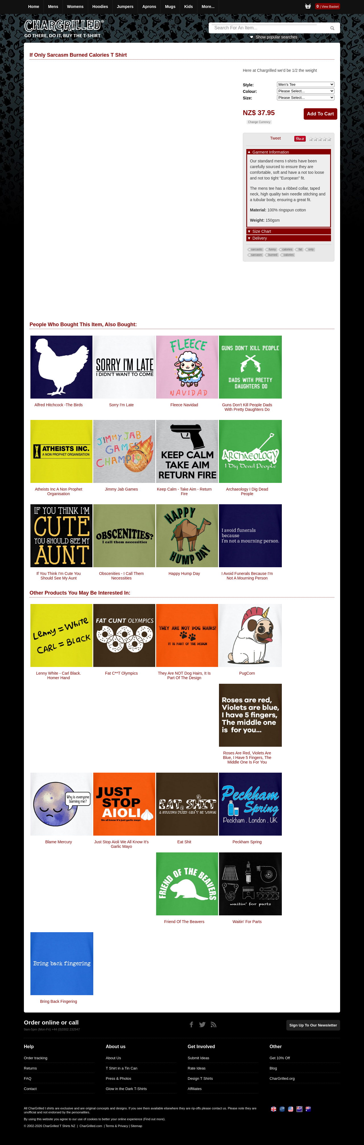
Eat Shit (184, 842)
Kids (188, 6)
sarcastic (256, 249)
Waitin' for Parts (247, 921)
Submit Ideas (198, 1058)
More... (208, 6)
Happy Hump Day (184, 573)
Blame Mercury (58, 842)
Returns (30, 1068)
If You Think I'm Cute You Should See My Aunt (58, 575)
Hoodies (100, 6)
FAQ (27, 1078)
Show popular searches (276, 37)
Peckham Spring (247, 842)
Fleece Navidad (184, 405)
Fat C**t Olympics (121, 673)
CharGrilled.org (282, 1078)
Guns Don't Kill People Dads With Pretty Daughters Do (247, 407)
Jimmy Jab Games (121, 489)
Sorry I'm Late (121, 405)
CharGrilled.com (91, 1126)
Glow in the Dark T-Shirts (126, 1089)
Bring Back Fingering (58, 1001)
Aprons (149, 6)
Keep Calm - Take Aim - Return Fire (184, 491)
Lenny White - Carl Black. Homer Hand (58, 675)
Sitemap (136, 1126)
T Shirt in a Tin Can (121, 1068)
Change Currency (259, 122)
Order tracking (35, 1058)
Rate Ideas (197, 1068)
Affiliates (195, 1089)
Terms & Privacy (117, 1126)
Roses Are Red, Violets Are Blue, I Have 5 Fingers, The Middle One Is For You (247, 757)
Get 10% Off (280, 1058)
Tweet (275, 138)
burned (272, 254)
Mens (53, 6)
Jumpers (125, 6)
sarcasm (256, 254)
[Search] (264, 28)
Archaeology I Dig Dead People (247, 491)
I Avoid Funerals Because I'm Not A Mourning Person (247, 575)
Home (33, 6)
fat (300, 249)
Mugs (170, 6)
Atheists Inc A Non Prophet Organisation (58, 491)
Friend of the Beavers (184, 921)
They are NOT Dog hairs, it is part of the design (184, 675)
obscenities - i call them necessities (121, 575)
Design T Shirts (200, 1078)
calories (287, 249)
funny (272, 249)
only (311, 249)
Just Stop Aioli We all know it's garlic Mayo (121, 844)
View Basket (330, 6)
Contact (30, 1089)
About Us (113, 1058)
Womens (75, 6)
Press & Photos (118, 1078)
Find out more (154, 1119)
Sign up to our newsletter (314, 1025)
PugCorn (247, 673)
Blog (273, 1068)
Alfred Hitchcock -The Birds (58, 405)
